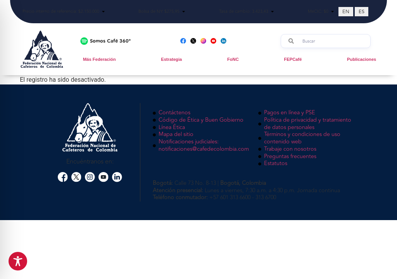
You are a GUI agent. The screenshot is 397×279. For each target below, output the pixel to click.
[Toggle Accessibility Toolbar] (18, 261)
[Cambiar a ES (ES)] (361, 11)
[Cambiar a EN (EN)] (345, 11)
